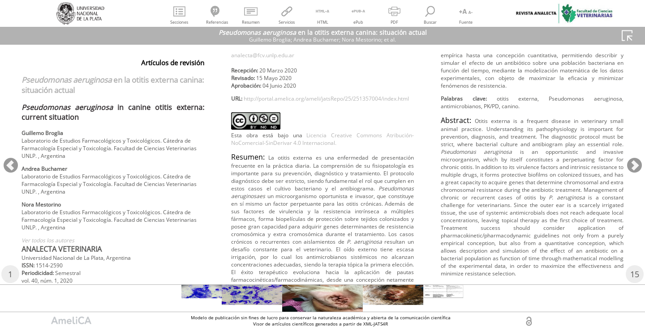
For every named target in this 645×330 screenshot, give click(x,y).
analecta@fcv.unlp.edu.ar (269, 81)
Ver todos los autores (53, 254)
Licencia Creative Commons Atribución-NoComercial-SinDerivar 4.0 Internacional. (322, 189)
